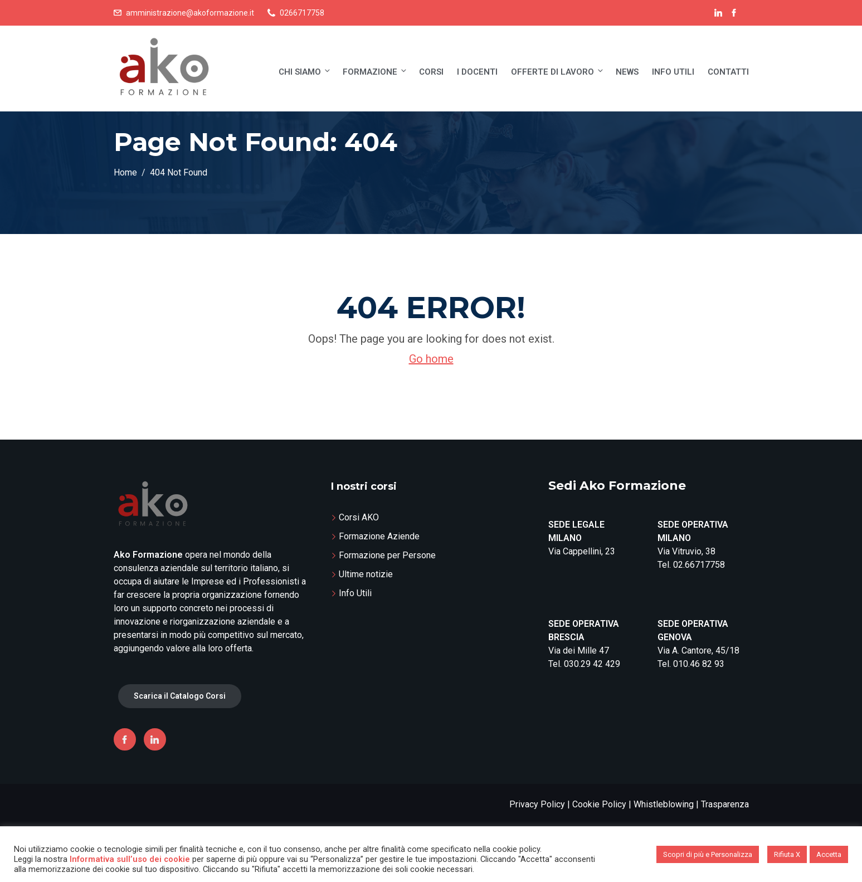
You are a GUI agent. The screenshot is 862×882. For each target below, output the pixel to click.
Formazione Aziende (379, 536)
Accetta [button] (828, 854)
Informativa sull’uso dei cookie (130, 859)
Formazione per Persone (387, 555)
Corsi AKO (359, 517)
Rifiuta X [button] (787, 854)
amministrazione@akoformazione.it (190, 12)
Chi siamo (305, 71)
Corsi (431, 72)
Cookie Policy (599, 804)
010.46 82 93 (698, 664)
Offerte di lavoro (558, 71)
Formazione (375, 71)
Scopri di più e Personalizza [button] (707, 854)
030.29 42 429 (592, 664)
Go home (431, 359)
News (627, 72)
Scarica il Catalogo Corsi (180, 695)
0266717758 (302, 12)
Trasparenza (725, 804)
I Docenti (477, 72)
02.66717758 (699, 564)
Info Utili (673, 72)
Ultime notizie (366, 574)
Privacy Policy (537, 804)
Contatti (728, 72)
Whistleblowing (664, 804)
